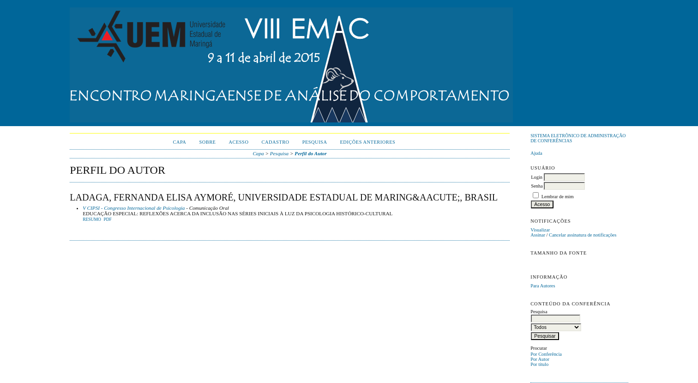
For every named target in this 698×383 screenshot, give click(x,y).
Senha (536, 185)
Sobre (207, 142)
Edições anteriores (367, 142)
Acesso (238, 142)
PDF (107, 219)
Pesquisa (314, 142)
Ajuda (536, 153)
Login (536, 177)
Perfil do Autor (310, 153)
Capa (180, 142)
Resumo (92, 219)
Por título (539, 364)
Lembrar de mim (558, 196)
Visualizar (540, 229)
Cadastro (275, 142)
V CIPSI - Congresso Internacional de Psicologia (134, 208)
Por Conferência (546, 354)
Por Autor (539, 359)
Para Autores (542, 285)
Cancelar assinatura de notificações (582, 234)
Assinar (537, 234)
